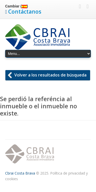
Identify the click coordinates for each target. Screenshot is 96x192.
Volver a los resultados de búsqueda (50, 75)
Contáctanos (24, 11)
